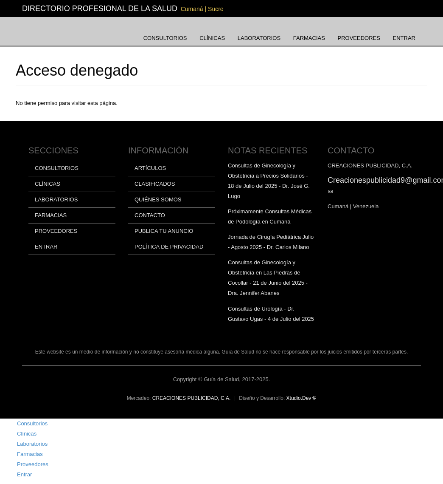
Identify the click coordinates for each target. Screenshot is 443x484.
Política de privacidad (169, 246)
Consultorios (165, 38)
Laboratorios (259, 38)
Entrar (404, 38)
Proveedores (359, 38)
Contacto (150, 215)
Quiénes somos (158, 199)
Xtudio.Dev (301, 398)
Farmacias (309, 38)
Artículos (150, 168)
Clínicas (212, 38)
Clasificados (155, 184)
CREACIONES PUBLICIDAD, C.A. (191, 398)
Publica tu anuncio (164, 231)
